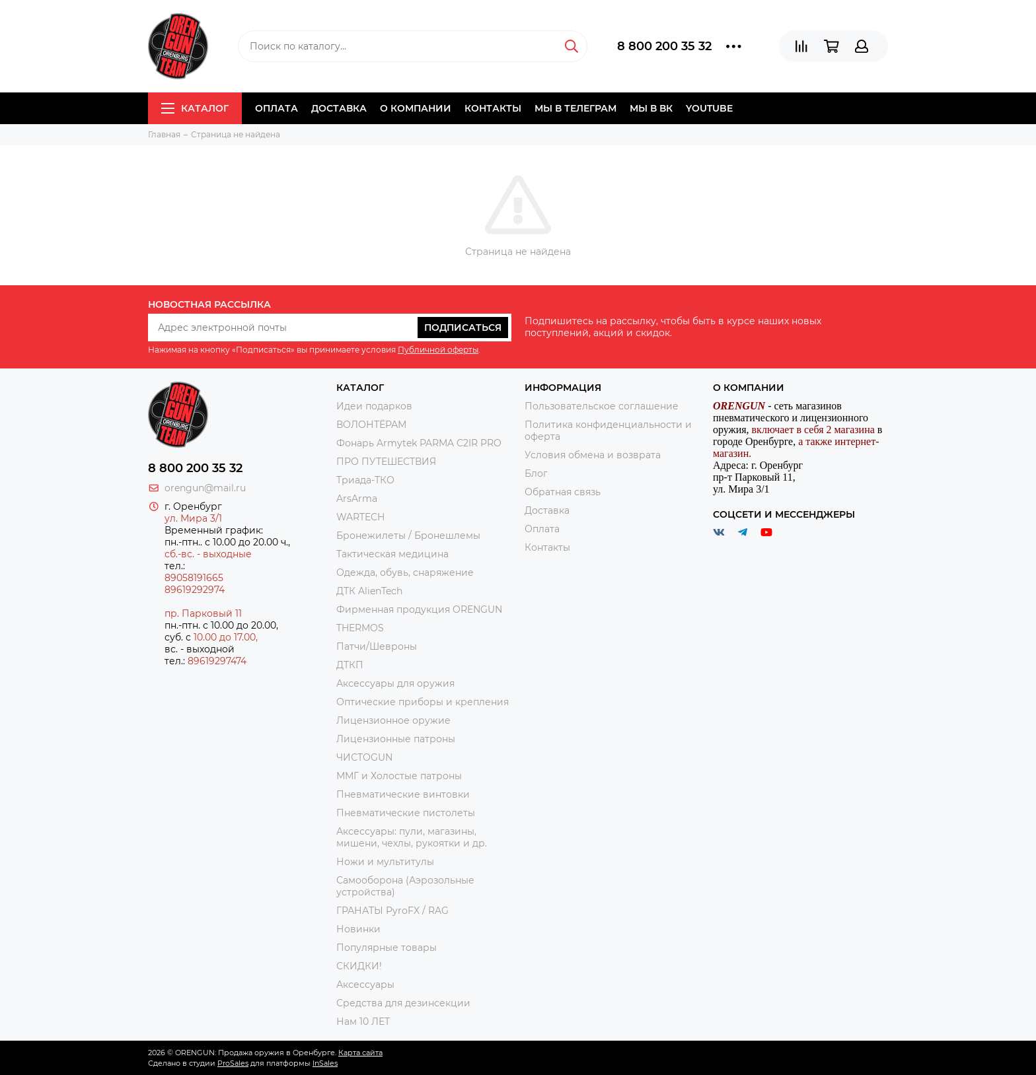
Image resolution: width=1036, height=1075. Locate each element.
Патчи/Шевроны (376, 646)
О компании (415, 108)
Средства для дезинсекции (403, 1003)
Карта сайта (360, 1052)
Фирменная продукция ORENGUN (419, 609)
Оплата (276, 108)
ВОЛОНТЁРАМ (371, 425)
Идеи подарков (374, 406)
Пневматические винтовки (403, 794)
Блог (536, 473)
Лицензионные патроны (395, 739)
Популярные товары (386, 948)
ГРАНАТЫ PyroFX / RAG (392, 911)
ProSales (232, 1063)
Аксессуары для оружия (395, 683)
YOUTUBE (709, 108)
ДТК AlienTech (369, 591)
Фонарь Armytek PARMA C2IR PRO (418, 443)
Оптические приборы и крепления (422, 702)
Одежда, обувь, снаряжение (405, 572)
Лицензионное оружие (393, 720)
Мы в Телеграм (575, 108)
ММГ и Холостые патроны (399, 776)
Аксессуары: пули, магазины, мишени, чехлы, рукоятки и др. (411, 837)
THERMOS (360, 628)
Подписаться (462, 327)
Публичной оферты (438, 350)
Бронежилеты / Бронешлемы (408, 535)
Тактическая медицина (392, 554)
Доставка (339, 108)
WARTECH (360, 517)
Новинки (358, 929)
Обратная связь (563, 492)
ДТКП (349, 665)
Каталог (195, 108)
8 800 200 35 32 (664, 46)
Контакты (492, 108)
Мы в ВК (651, 108)
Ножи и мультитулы (385, 862)
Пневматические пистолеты (405, 813)
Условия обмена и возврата (593, 455)
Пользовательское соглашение (602, 406)
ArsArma (356, 498)
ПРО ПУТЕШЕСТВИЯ (387, 462)
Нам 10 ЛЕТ (363, 1021)
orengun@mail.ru (205, 488)
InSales (325, 1063)
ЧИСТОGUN (364, 757)
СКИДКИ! (359, 966)
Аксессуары (365, 984)
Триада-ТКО (365, 480)
